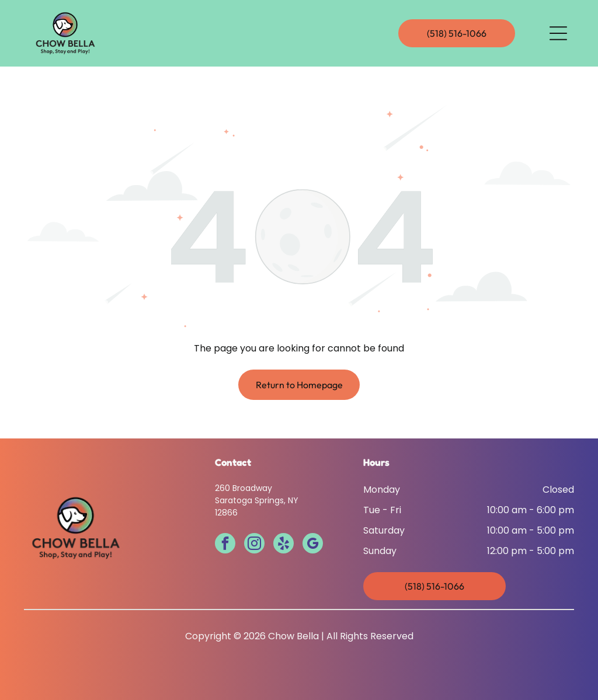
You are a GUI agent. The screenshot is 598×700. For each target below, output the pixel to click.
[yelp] (283, 544)
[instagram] (254, 544)
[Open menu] (558, 33)
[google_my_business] (313, 544)
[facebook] (225, 544)
